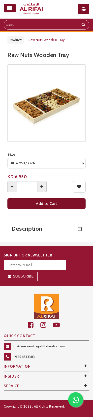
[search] (83, 24)
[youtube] (59, 325)
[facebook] (34, 325)
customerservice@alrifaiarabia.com (39, 346)
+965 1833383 (24, 357)
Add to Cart (46, 203)
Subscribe (23, 276)
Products (16, 40)
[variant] (46, 163)
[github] (46, 325)
